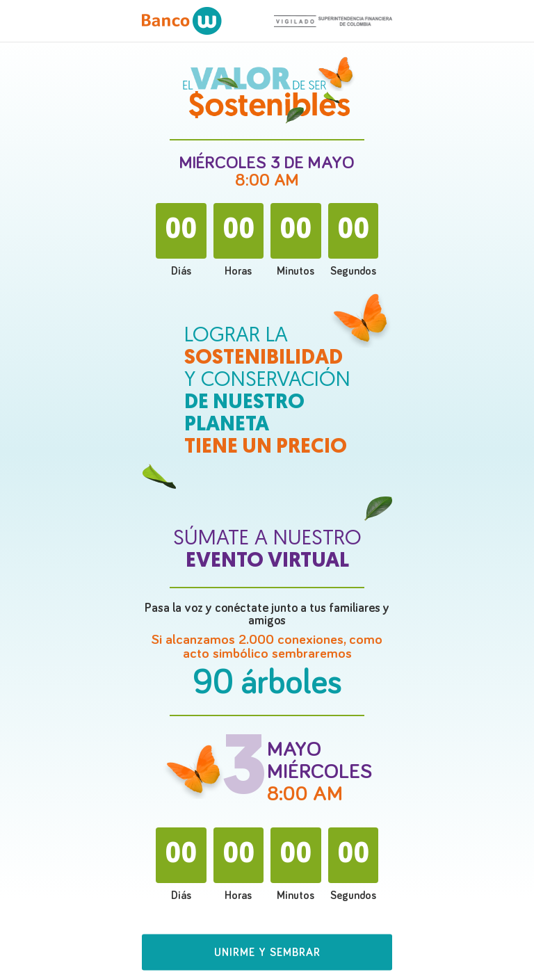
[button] (267, 958)
